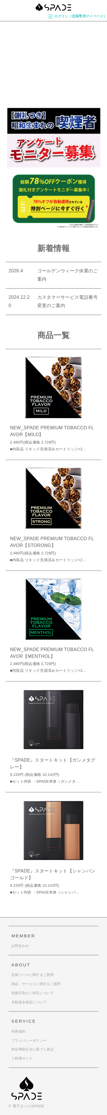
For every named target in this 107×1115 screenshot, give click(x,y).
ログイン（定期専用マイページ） (77, 16)
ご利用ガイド (22, 1058)
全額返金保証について (29, 1002)
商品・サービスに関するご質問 (35, 984)
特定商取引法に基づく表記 (32, 1049)
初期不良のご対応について (32, 993)
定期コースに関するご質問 (32, 975)
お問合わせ (20, 946)
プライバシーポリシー (29, 1041)
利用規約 (18, 1031)
